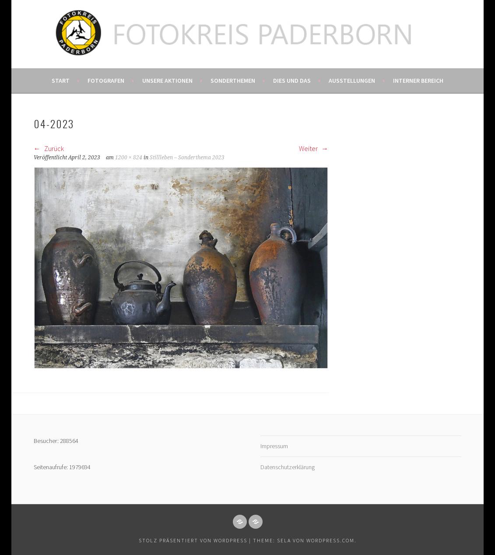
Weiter (313, 148)
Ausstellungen (352, 80)
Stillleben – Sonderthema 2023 (187, 158)
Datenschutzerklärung (287, 467)
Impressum (274, 446)
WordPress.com (330, 540)
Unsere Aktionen (167, 80)
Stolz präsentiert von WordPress (193, 540)
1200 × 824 (128, 158)
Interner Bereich (418, 80)
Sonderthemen (233, 80)
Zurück (49, 148)
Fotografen (106, 80)
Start (61, 80)
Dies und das (292, 80)
